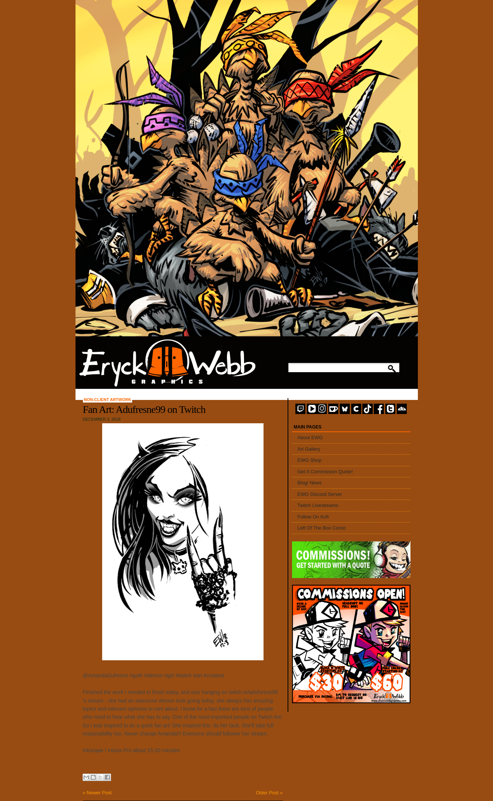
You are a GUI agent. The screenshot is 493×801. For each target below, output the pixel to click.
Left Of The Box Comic (322, 528)
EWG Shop (310, 460)
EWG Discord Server (320, 494)
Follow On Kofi (313, 517)
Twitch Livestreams (318, 505)
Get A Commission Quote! (325, 471)
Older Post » (269, 792)
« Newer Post (97, 792)
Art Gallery (309, 449)
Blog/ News (310, 482)
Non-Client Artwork (107, 399)
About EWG (310, 437)
